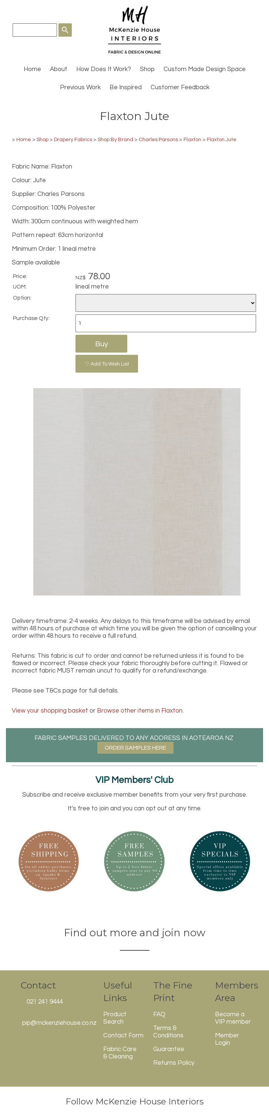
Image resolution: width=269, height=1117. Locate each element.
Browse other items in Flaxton (139, 710)
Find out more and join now (134, 933)
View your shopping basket (50, 710)
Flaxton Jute (221, 139)
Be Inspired (126, 87)
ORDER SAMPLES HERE (135, 748)
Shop (147, 69)
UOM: (20, 287)
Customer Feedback (180, 87)
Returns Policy (173, 1063)
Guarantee (168, 1049)
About (58, 69)
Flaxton (192, 139)
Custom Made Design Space (205, 69)
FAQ (159, 1014)
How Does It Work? (103, 69)
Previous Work (80, 87)
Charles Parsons (158, 139)
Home (32, 69)
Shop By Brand (115, 139)
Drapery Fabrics (73, 139)
